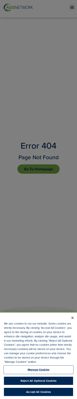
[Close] (72, 318)
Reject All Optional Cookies (38, 381)
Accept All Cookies (38, 392)
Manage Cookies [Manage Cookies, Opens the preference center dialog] (38, 370)
